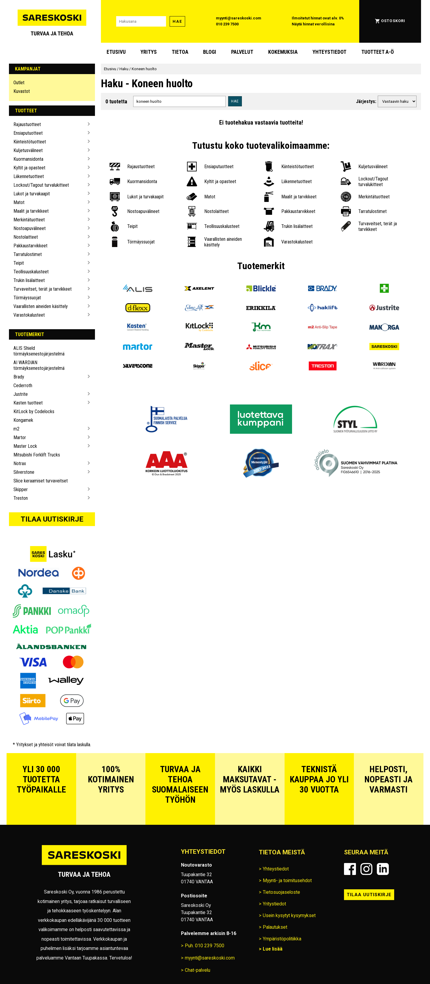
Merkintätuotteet (29, 220)
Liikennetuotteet (28, 176)
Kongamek (23, 420)
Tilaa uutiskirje (52, 519)
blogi (209, 52)
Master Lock (25, 446)
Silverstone (23, 472)
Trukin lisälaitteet (29, 280)
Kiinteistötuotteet (29, 142)
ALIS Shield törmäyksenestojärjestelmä (38, 351)
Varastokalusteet (29, 315)
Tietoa (180, 52)
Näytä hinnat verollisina (313, 24)
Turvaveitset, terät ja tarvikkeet (42, 289)
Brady (18, 377)
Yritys (148, 52)
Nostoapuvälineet (29, 228)
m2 (16, 429)
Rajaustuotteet (27, 124)
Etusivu (116, 52)
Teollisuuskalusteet (31, 272)
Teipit (18, 263)
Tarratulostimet (27, 254)
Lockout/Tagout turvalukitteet (41, 185)
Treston (20, 498)
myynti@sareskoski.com (238, 18)
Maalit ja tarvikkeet (31, 211)
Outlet (18, 82)
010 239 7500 (227, 24)
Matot (18, 202)
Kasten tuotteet (28, 403)
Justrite (20, 394)
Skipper (20, 489)
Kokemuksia (283, 52)
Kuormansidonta (28, 159)
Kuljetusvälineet (28, 150)
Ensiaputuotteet (28, 133)
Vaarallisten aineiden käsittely (40, 306)
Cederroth (22, 385)
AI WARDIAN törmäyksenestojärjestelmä (38, 365)
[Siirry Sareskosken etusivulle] (52, 21)
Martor (19, 437)
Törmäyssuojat (27, 298)
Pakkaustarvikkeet (30, 246)
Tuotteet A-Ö (377, 52)
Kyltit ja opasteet (29, 168)
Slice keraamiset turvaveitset (40, 481)
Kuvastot (21, 91)
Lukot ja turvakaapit (31, 194)
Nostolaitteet (25, 237)
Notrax (19, 463)
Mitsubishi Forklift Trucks (36, 455)
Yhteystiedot (329, 52)
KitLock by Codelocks (33, 411)
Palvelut (242, 52)
